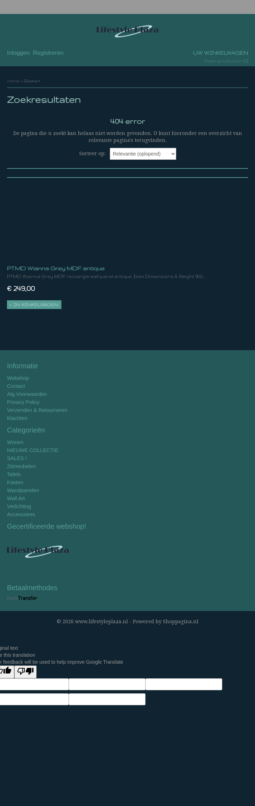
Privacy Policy (23, 402)
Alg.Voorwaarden (27, 394)
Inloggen (18, 53)
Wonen (15, 442)
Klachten (17, 418)
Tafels (14, 474)
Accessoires (21, 514)
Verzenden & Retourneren (37, 410)
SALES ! (17, 458)
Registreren (48, 53)
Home (13, 80)
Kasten (15, 482)
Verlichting (19, 506)
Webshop (18, 378)
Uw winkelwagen (220, 53)
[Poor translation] (25, 671)
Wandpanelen (23, 490)
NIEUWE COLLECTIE (33, 450)
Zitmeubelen (21, 466)
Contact (16, 386)
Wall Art (16, 498)
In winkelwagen (36, 304)
